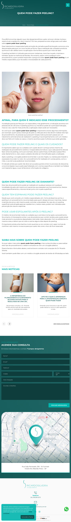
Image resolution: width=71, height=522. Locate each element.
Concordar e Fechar (27, 517)
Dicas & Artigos (30, 25)
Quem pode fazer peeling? (42, 25)
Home (23, 25)
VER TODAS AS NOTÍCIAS (61, 324)
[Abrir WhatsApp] (66, 509)
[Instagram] (40, 511)
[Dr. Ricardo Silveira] (12, 8)
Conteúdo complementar (43, 520)
